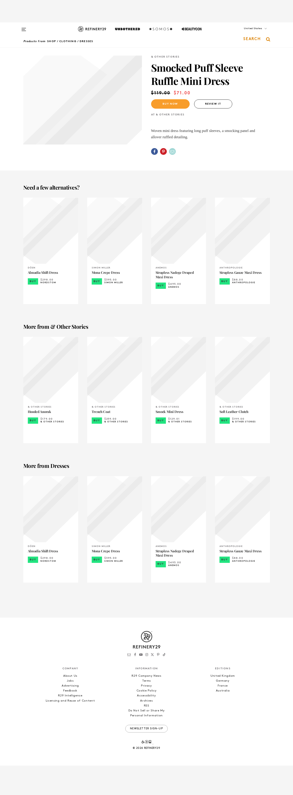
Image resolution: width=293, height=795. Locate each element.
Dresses (86, 41)
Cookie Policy (146, 720)
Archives (146, 729)
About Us (70, 705)
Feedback (70, 720)
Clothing (67, 41)
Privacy (146, 715)
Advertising (70, 715)
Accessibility (146, 725)
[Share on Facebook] (154, 151)
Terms (146, 710)
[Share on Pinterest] (163, 151)
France (223, 715)
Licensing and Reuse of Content (70, 729)
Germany (223, 710)
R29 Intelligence (70, 725)
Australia (223, 720)
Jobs (70, 710)
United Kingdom (223, 705)
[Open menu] (24, 27)
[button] (247, 32)
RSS (146, 735)
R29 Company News (146, 705)
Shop (51, 41)
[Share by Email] (172, 151)
